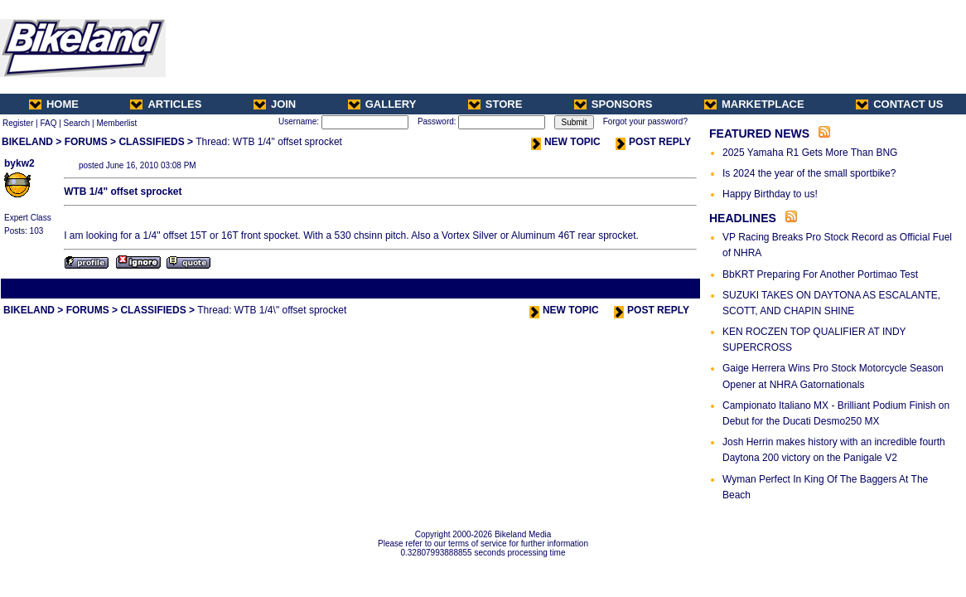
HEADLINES (742, 218)
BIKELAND (27, 142)
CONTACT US (899, 104)
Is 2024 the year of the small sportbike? (809, 173)
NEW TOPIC (566, 142)
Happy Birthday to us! (770, 194)
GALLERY (382, 104)
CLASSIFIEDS (151, 142)
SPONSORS (613, 104)
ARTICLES (165, 104)
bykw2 (19, 163)
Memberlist (116, 123)
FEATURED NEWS (759, 133)
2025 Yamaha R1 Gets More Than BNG (809, 152)
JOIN (275, 104)
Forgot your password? (645, 121)
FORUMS (86, 142)
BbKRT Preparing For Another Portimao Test (820, 274)
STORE (495, 104)
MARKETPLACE (754, 104)
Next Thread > (669, 288)
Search (77, 123)
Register (17, 123)
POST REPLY (653, 142)
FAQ (48, 123)
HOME (54, 104)
